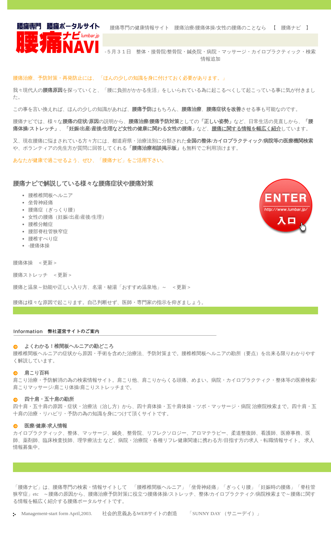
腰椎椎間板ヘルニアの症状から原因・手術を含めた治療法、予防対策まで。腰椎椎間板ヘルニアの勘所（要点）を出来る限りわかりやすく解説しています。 (164, 353)
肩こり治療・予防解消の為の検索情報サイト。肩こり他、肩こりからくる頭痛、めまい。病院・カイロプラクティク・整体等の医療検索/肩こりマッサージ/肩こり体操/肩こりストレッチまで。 (165, 380)
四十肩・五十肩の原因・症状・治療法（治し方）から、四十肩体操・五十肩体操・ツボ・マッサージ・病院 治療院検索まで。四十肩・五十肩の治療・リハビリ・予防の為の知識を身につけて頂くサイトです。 (165, 406)
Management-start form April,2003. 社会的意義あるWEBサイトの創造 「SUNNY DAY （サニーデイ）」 (139, 513)
